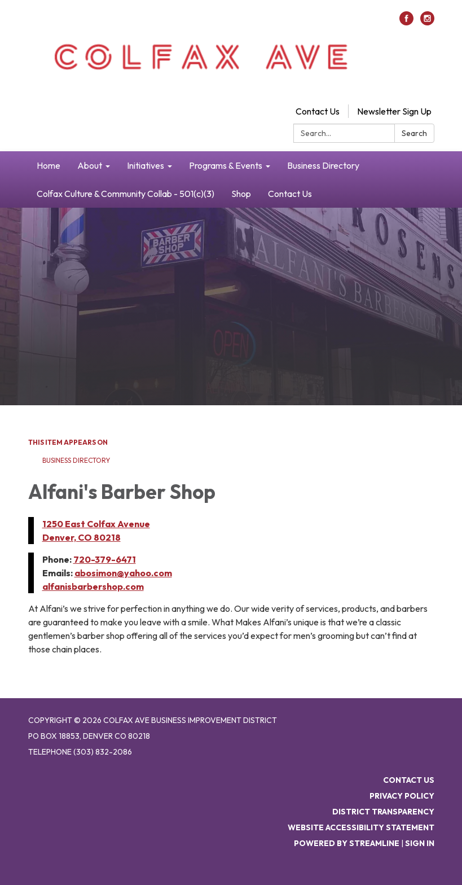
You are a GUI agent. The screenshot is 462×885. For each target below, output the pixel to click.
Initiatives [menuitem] (145, 165)
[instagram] (427, 22)
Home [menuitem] (48, 165)
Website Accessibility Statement (361, 827)
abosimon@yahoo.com (123, 573)
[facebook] (406, 22)
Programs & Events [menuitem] (225, 165)
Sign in (419, 843)
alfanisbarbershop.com (93, 586)
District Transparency (383, 812)
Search (414, 133)
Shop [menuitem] (241, 193)
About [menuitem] (89, 165)
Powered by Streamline (346, 843)
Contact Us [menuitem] (290, 193)
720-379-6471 (104, 559)
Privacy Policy (401, 796)
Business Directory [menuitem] (323, 165)
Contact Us (318, 111)
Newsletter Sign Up (394, 111)
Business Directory (76, 460)
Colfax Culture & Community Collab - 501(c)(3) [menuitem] (125, 193)
